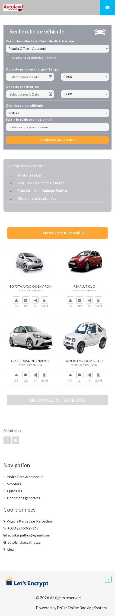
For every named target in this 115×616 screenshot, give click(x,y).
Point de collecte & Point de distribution (40, 41)
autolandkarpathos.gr (23, 542)
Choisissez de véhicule (24, 105)
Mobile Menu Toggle (107, 7)
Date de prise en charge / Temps (32, 69)
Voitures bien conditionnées (40, 183)
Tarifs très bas (29, 175)
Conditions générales (23, 498)
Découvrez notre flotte (57, 400)
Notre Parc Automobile (25, 477)
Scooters (14, 484)
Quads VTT (16, 491)
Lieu (10, 549)
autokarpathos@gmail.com (28, 535)
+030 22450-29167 (22, 528)
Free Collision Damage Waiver (42, 191)
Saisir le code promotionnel (29, 119)
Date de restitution (22, 87)
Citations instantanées (36, 198)
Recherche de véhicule (57, 140)
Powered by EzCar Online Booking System (71, 608)
